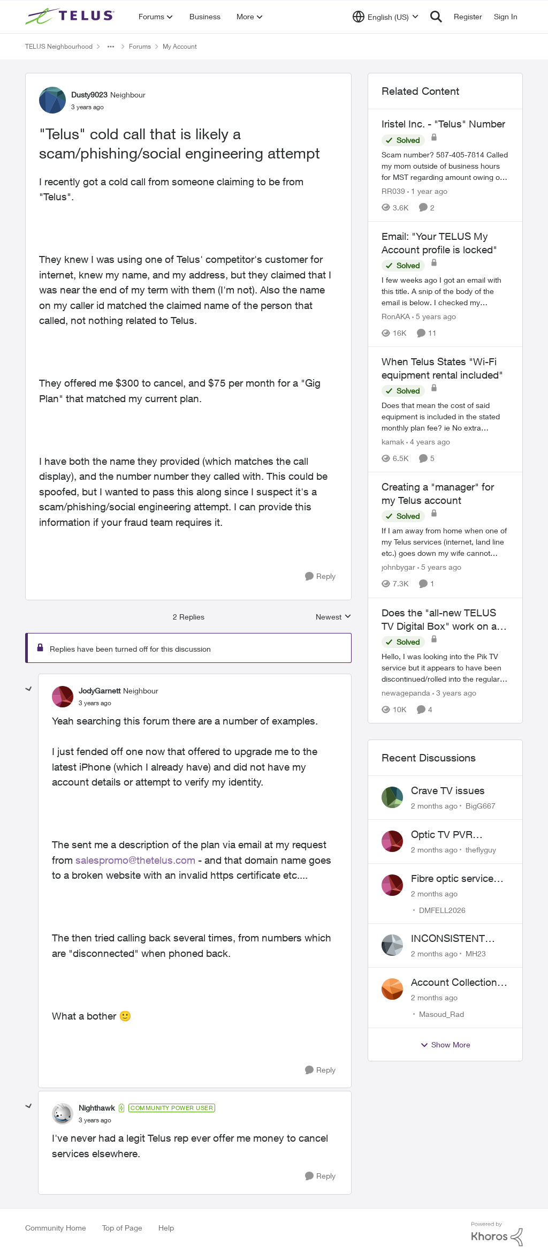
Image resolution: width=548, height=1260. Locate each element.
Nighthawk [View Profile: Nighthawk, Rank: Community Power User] (97, 1107)
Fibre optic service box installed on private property (452, 878)
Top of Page (122, 1227)
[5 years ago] (434, 316)
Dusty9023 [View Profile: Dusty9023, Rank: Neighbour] (89, 94)
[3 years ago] (454, 692)
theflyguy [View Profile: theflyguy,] (481, 849)
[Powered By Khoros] (497, 1234)
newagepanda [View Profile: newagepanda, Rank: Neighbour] (406, 692)
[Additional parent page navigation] (110, 46)
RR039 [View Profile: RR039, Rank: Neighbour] (393, 190)
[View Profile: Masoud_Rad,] (392, 989)
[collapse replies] (28, 689)
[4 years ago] (428, 441)
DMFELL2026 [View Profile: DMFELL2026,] (442, 909)
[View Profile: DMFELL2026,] (392, 885)
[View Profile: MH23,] (392, 945)
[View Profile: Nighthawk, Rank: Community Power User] (62, 1114)
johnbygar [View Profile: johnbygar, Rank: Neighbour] (398, 567)
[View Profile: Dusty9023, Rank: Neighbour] (52, 100)
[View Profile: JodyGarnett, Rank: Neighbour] (62, 696)
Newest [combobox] (334, 617)
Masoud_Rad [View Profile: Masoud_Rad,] (441, 1013)
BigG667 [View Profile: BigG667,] (481, 805)
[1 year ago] (427, 191)
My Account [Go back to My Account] (180, 46)
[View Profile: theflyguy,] (392, 841)
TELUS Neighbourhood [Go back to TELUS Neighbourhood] (59, 46)
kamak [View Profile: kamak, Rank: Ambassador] (393, 441)
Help (166, 1227)
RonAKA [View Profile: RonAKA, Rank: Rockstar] (396, 316)
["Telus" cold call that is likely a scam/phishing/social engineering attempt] (95, 703)
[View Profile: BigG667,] (392, 797)
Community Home (55, 1227)
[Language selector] (385, 16)
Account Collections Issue (457, 982)
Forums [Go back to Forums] (140, 46)
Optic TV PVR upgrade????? (444, 834)
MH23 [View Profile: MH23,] (476, 953)
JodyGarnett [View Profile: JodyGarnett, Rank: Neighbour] (99, 690)
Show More (445, 1045)
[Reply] (320, 576)
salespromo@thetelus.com (135, 860)
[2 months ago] (434, 805)
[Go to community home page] (71, 16)
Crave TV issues (448, 790)
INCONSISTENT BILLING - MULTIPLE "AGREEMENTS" (459, 938)
